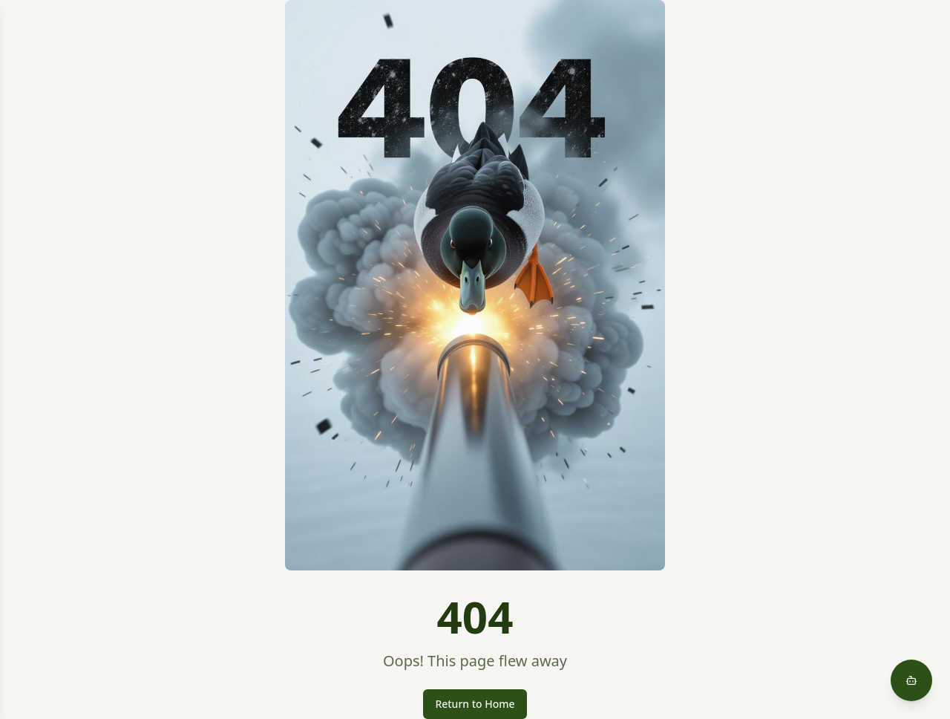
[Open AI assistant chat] (911, 680)
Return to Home (474, 704)
